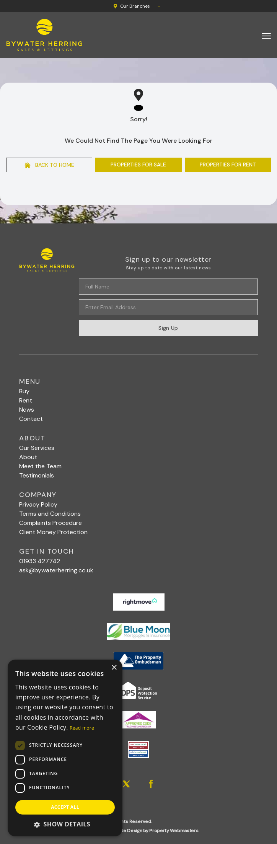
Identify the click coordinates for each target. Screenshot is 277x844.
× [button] (114, 668)
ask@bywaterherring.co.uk (56, 570)
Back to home (49, 164)
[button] (65, 824)
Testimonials (36, 475)
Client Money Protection (53, 532)
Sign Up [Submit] (168, 327)
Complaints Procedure (50, 523)
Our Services (36, 448)
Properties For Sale (138, 164)
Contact (31, 419)
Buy (24, 391)
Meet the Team (40, 466)
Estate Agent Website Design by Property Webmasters (139, 831)
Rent (25, 400)
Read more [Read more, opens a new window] (82, 728)
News (26, 410)
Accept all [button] (65, 807)
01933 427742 (39, 561)
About (28, 457)
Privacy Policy (38, 504)
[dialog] (65, 748)
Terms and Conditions (50, 514)
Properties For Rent (228, 164)
